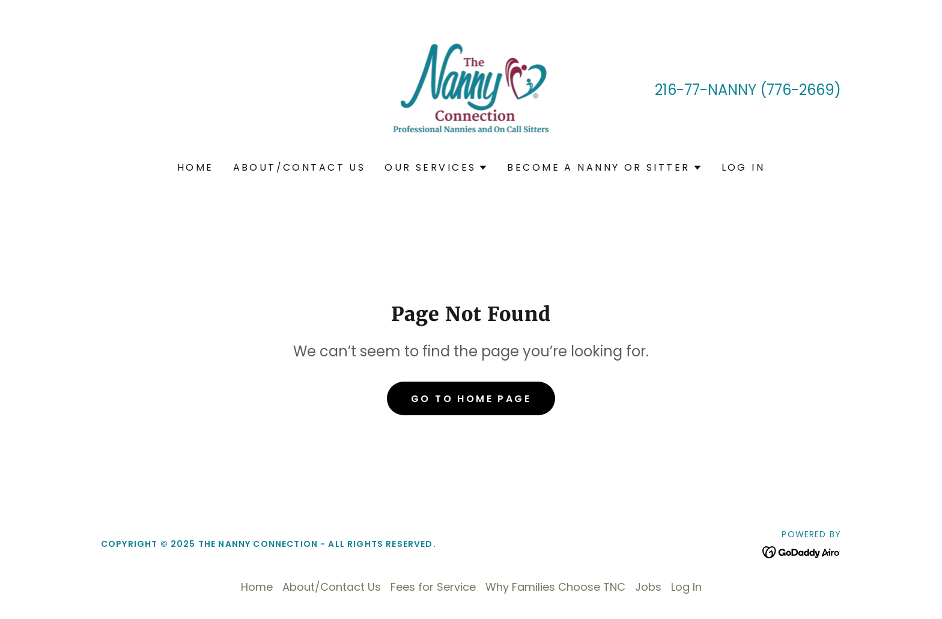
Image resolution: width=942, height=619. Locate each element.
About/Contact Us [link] (299, 167)
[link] (471, 88)
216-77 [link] (677, 90)
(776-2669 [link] (797, 90)
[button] (436, 167)
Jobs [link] (648, 586)
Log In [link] (743, 167)
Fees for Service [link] (433, 586)
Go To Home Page (471, 399)
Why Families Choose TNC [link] (555, 586)
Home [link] (195, 167)
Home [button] (257, 586)
